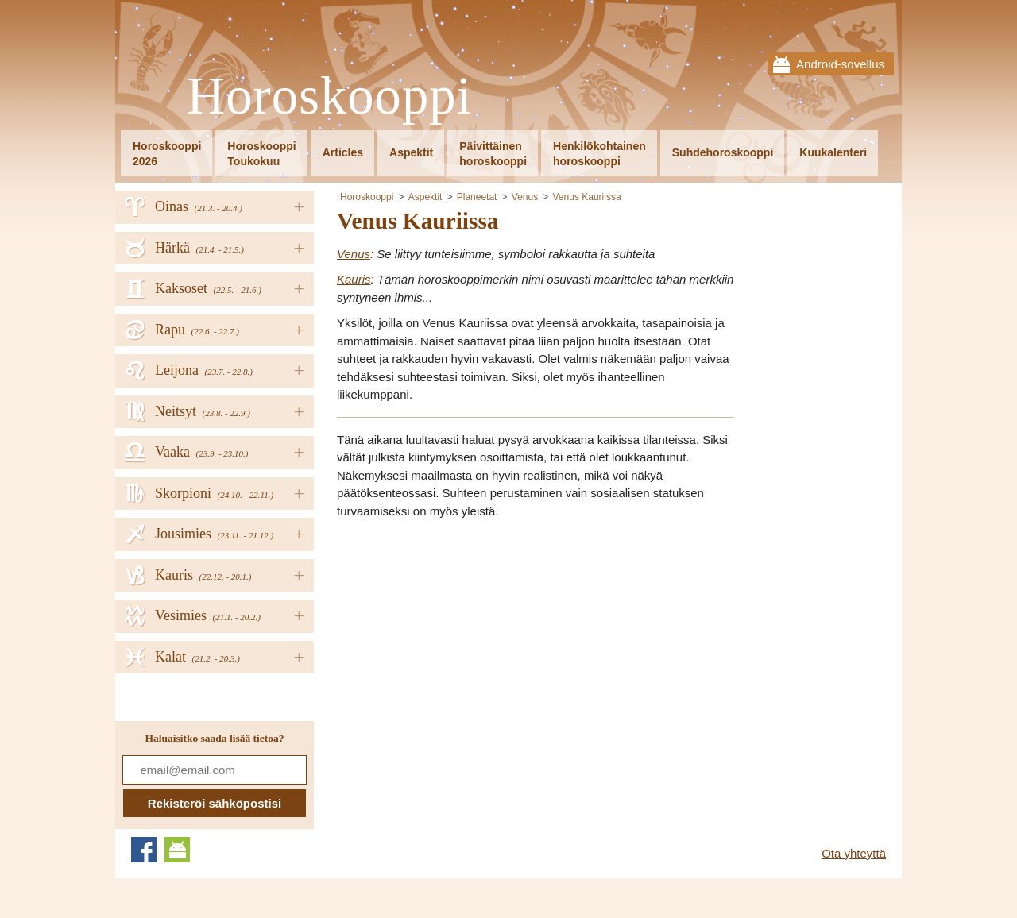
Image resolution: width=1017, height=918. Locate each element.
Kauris (354, 279)
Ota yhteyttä (854, 853)
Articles (343, 152)
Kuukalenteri (833, 152)
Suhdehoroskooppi (723, 152)
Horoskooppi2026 (167, 154)
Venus (525, 196)
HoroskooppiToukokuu (261, 154)
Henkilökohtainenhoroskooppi (599, 154)
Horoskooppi (329, 96)
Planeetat (477, 196)
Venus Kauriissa (587, 196)
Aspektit (411, 152)
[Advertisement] (470, 643)
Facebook (144, 849)
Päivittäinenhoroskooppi (493, 154)
